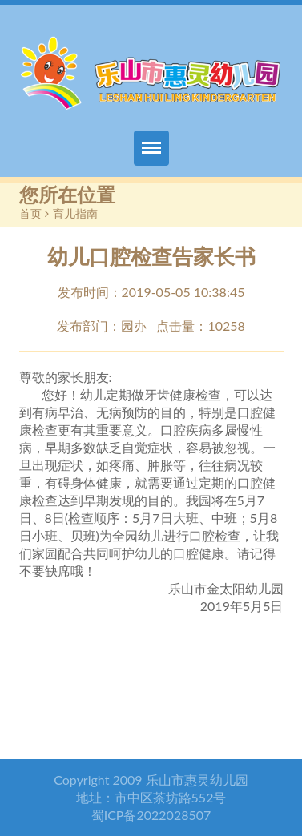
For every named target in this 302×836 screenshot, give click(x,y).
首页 (30, 213)
